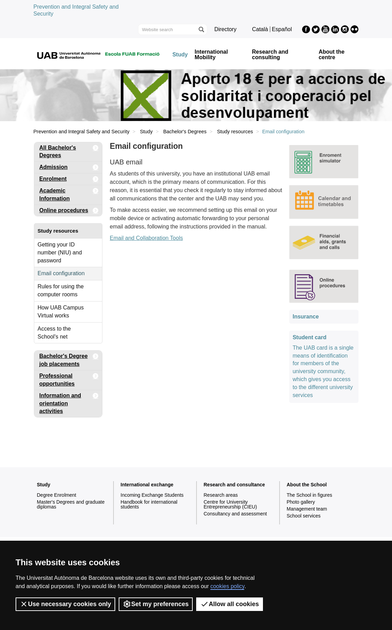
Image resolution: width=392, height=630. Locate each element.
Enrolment (69, 179)
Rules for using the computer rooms (61, 290)
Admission (69, 167)
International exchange (147, 484)
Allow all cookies (229, 604)
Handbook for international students (149, 504)
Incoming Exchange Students (152, 495)
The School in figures (309, 495)
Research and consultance (234, 484)
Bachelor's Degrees (185, 131)
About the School (307, 484)
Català (260, 29)
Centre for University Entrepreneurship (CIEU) (230, 504)
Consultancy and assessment (235, 513)
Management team (307, 509)
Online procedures (69, 210)
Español (282, 29)
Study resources (235, 131)
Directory (225, 29)
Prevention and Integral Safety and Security (82, 131)
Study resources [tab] (58, 231)
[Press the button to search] (201, 29)
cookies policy (227, 586)
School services (304, 516)
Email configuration (61, 273)
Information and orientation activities (69, 402)
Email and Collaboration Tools (146, 238)
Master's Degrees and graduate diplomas (71, 504)
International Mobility (211, 54)
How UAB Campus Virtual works (61, 311)
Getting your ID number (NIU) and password (60, 252)
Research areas (221, 495)
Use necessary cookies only (65, 604)
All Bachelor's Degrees (69, 150)
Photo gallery (301, 502)
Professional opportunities (69, 378)
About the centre (332, 54)
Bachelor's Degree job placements (69, 359)
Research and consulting (270, 54)
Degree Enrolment (56, 495)
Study (180, 54)
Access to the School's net (54, 333)
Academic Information (69, 193)
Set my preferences (156, 604)
